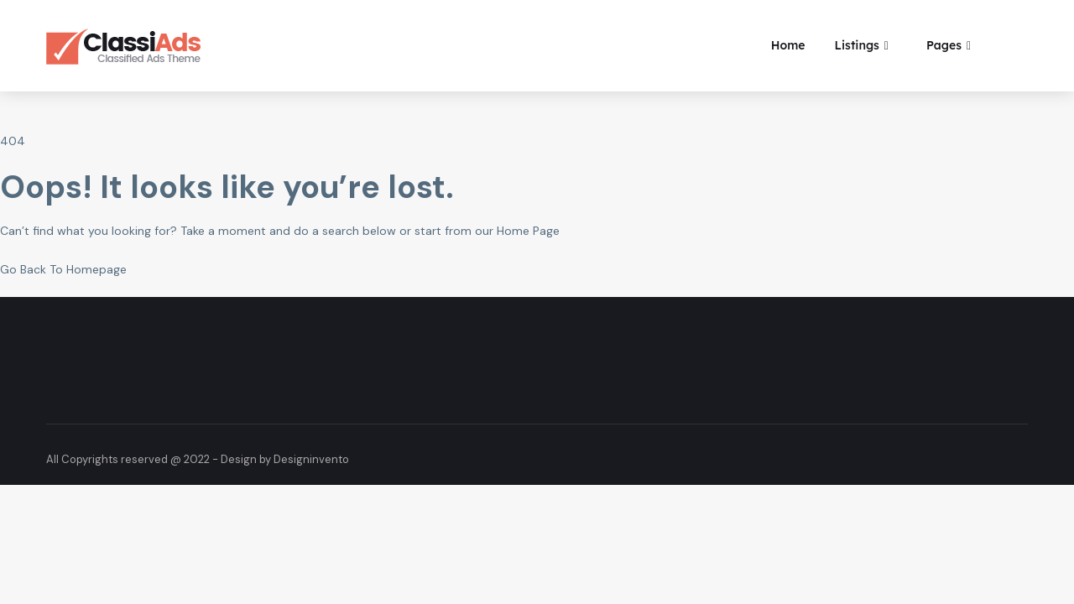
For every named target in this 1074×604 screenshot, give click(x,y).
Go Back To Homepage (63, 269)
